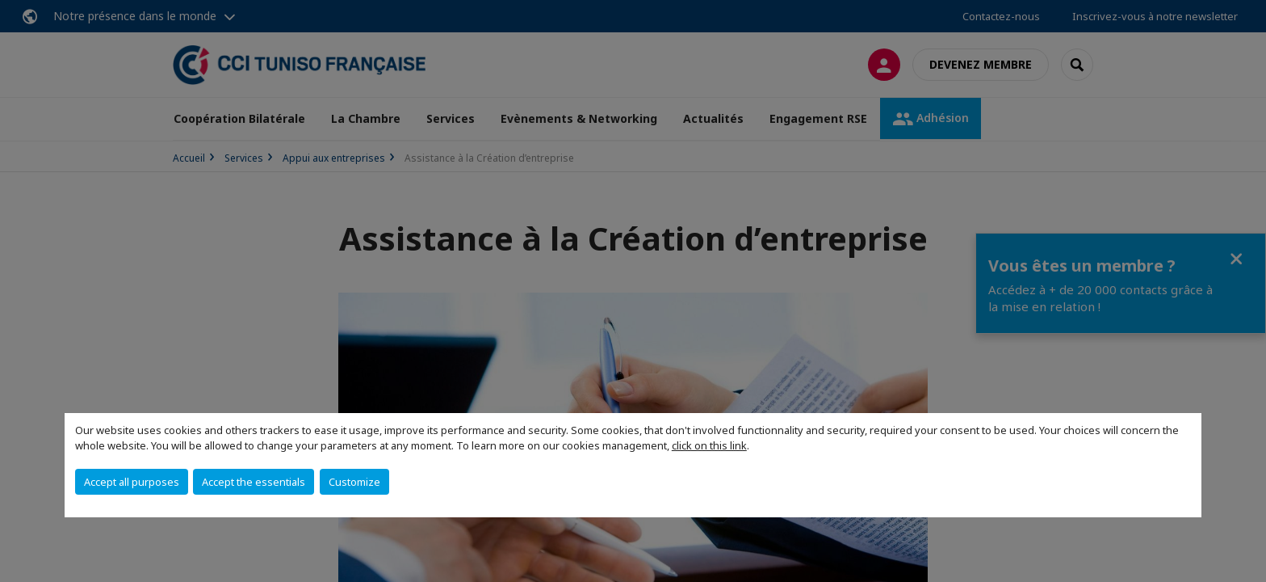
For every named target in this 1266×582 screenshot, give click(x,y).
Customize (354, 481)
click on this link (709, 445)
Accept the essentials (253, 481)
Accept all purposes (131, 481)
